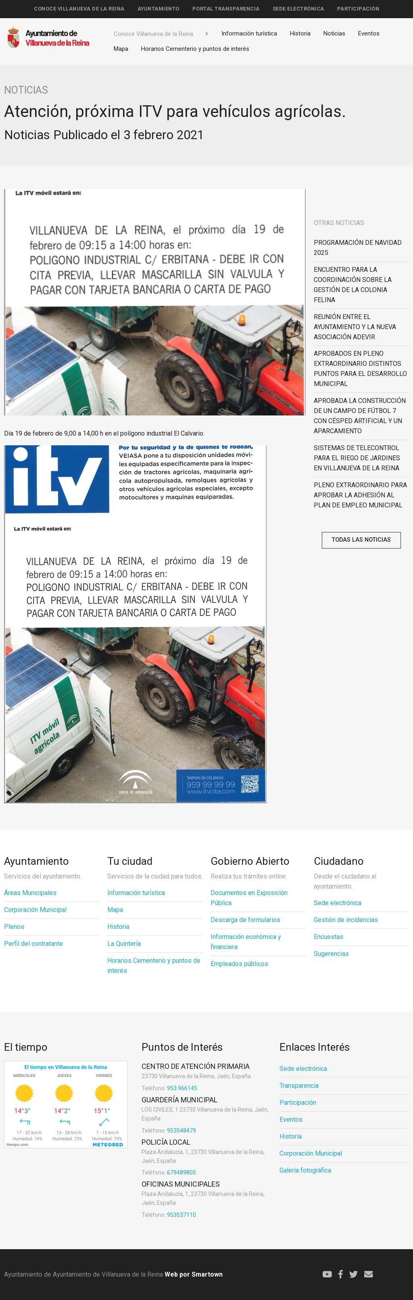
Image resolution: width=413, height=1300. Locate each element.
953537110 (169, 1215)
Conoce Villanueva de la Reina (79, 9)
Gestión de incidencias (346, 920)
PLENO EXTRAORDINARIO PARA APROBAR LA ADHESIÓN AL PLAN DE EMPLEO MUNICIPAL (360, 495)
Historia (300, 33)
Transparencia (299, 1085)
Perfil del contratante (33, 943)
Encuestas (328, 937)
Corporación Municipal (35, 910)
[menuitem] (79, 9)
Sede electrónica (298, 9)
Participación (358, 9)
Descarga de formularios (245, 920)
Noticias (334, 33)
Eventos (369, 33)
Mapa (121, 48)
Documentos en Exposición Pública (249, 898)
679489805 (169, 1172)
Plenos (14, 927)
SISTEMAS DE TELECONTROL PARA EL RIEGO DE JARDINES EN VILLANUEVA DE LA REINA (357, 458)
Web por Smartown (193, 1274)
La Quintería (124, 943)
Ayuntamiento (158, 9)
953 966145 (169, 1088)
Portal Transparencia (226, 9)
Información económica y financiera (246, 942)
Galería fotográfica (305, 1170)
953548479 (169, 1130)
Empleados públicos (239, 964)
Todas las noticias (361, 539)
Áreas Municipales (30, 893)
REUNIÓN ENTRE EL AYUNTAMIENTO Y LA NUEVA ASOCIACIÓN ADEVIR (355, 327)
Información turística (249, 33)
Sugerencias (331, 954)
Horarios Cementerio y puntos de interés (195, 48)
